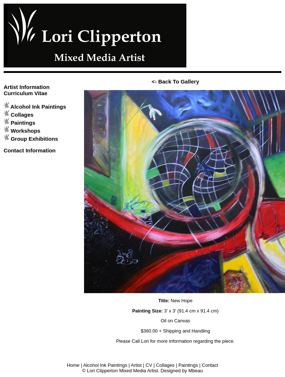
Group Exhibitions (34, 139)
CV (148, 365)
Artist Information (27, 87)
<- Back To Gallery (175, 81)
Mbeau (195, 370)
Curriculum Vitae (26, 93)
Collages (22, 115)
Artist (136, 365)
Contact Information (30, 150)
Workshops (25, 131)
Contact (210, 365)
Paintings (23, 123)
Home (73, 365)
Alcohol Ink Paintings (38, 107)
